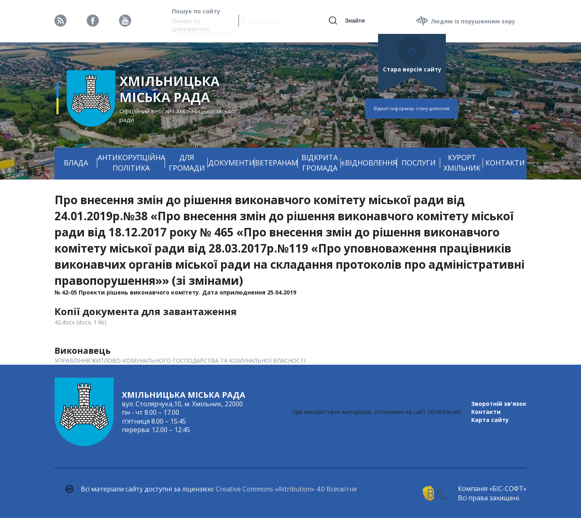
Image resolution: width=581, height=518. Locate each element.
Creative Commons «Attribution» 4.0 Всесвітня (286, 489)
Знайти (355, 20)
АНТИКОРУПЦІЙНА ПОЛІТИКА (131, 162)
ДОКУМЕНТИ (231, 162)
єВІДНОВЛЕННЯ (369, 162)
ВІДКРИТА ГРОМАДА (319, 162)
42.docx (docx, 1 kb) (80, 322)
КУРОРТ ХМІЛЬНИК (462, 162)
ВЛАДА (76, 162)
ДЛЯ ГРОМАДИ (187, 162)
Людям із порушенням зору (473, 21)
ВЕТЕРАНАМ (276, 162)
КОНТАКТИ (505, 162)
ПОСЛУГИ (418, 162)
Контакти (486, 412)
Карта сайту (490, 420)
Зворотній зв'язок (499, 403)
